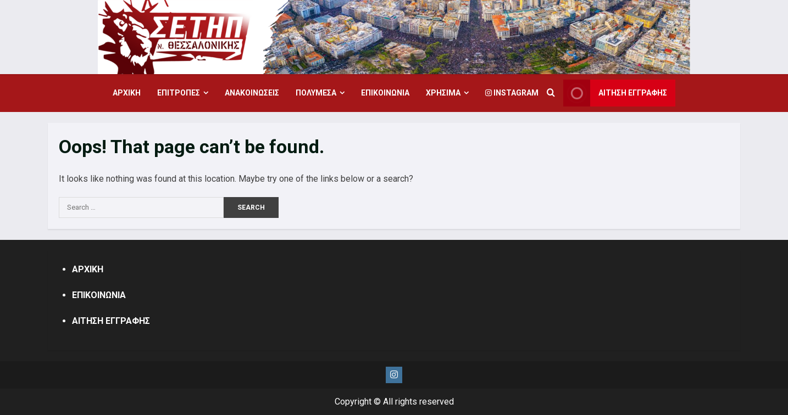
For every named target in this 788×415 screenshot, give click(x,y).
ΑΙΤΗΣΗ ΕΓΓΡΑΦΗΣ (111, 321)
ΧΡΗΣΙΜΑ (443, 92)
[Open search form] (551, 93)
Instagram (512, 92)
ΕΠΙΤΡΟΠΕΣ (178, 92)
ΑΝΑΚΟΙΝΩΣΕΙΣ (252, 92)
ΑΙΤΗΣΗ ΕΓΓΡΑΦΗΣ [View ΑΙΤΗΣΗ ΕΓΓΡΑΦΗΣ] (615, 93)
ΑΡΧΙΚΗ (127, 92)
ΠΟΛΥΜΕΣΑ (316, 92)
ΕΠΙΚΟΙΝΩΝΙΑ (385, 92)
